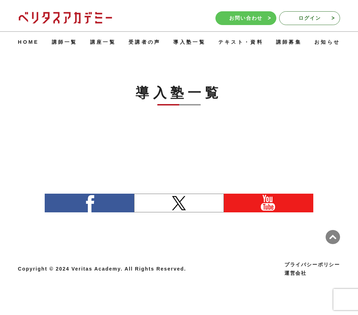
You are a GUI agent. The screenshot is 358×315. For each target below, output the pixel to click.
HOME (28, 42)
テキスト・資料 (240, 42)
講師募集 (289, 42)
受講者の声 (144, 42)
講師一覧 (64, 42)
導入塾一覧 (189, 42)
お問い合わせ (250, 18)
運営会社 (295, 273)
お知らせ (327, 42)
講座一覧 (103, 42)
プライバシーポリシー (312, 264)
